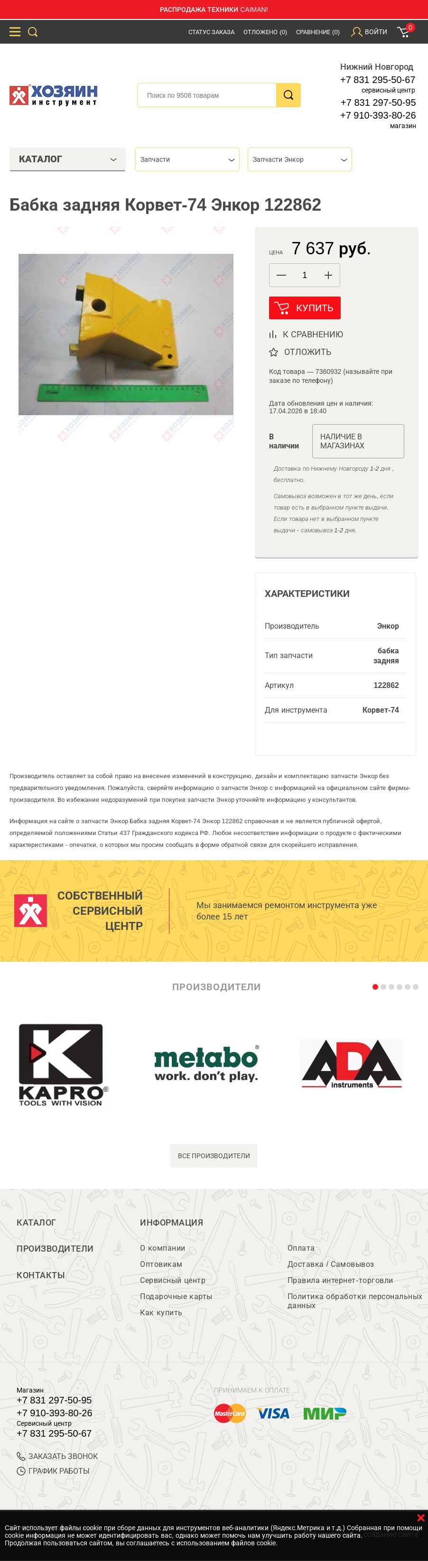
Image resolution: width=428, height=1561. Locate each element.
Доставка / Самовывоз (331, 1265)
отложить (307, 352)
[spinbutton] (304, 275)
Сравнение (318, 32)
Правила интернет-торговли (340, 1281)
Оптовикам (161, 1265)
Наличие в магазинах (342, 441)
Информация (171, 1222)
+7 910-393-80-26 (378, 115)
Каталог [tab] (68, 159)
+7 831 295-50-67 (377, 79)
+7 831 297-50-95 (378, 102)
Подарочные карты (176, 1297)
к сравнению (313, 334)
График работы (53, 1471)
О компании (162, 1249)
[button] (328, 275)
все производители (214, 1156)
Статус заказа (211, 32)
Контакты (41, 1276)
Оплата (301, 1249)
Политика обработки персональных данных (355, 1301)
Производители (55, 1249)
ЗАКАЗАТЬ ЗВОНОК (57, 1456)
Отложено (265, 32)
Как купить (161, 1313)
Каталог (36, 1222)
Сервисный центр (172, 1281)
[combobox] (187, 159)
